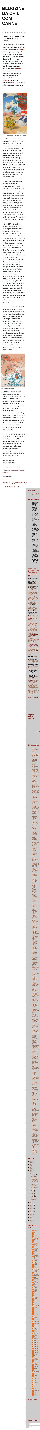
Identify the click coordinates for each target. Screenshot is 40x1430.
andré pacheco (34, 788)
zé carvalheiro (35, 1152)
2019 (31, 1171)
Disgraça (31, 602)
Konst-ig (37, 646)
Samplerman (35, 1089)
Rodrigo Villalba (36, 1326)
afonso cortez (35, 754)
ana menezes (35, 775)
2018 (31, 1173)
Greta (34, 588)
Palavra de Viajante (32, 597)
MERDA (34, 996)
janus (33, 918)
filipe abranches (34, 868)
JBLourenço (36, 1283)
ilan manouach (34, 906)
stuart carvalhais (34, 1118)
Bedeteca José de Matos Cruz (33, 662)
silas (33, 1105)
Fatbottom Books (32, 641)
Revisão (18, 68)
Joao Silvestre (36, 1290)
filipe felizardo (35, 870)
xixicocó (36, 1394)
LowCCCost (35, 957)
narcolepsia (35, 1021)
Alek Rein (34, 756)
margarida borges (34, 977)
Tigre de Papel (31, 599)
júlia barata (34, 952)
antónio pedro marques (35, 802)
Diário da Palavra (34, 845)
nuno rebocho (35, 1032)
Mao (33, 972)
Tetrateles (34, 1128)
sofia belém (35, 1112)
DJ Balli (34, 850)
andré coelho (35, 782)
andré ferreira (35, 784)
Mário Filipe (35, 1299)
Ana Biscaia (36, 1242)
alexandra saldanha (34, 758)
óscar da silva (35, 1047)
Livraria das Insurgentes (33, 593)
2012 (31, 1208)
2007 (31, 1216)
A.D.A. (29, 636)
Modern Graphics (32, 627)
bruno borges (35, 811)
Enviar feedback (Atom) (14, 486)
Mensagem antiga (22, 482)
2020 (31, 1170)
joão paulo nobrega (34, 942)
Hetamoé (36, 1275)
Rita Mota (36, 1323)
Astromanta (35, 805)
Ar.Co (33, 803)
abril (32, 1195)
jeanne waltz (35, 921)
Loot (35, 1294)
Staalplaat (34, 629)
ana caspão (35, 769)
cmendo (36, 1364)
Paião (35, 1311)
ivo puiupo (34, 917)
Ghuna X (34, 890)
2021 (31, 1168)
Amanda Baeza (36, 1240)
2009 (31, 1213)
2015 (31, 1204)
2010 (31, 1211)
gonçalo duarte (34, 894)
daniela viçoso (35, 840)
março (32, 1196)
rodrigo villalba (35, 1077)
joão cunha (34, 935)
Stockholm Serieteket (33, 690)
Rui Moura (35, 1329)
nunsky (34, 1034)
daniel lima (34, 838)
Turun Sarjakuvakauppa (32, 620)
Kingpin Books (31, 589)
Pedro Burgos (35, 1056)
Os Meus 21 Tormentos (35, 1043)
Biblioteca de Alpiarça (33, 666)
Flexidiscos (30, 643)
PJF (35, 1309)
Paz (29, 646)
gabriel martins (34, 888)
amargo (34, 765)
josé (35, 1380)
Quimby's (34, 653)
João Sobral (35, 1285)
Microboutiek (36, 615)
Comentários (33, 1426)
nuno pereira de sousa (35, 1031)
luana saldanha (34, 959)
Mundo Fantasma (31, 608)
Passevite (6, 80)
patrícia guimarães (34, 1050)
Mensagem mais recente (8, 482)
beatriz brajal (35, 808)
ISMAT (36, 676)
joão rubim (34, 943)
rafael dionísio (35, 1068)
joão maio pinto (34, 938)
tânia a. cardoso (34, 1125)
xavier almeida (35, 1144)
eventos (8, 470)
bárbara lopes (35, 807)
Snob (34, 598)
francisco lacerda (34, 878)
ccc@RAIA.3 (34, 1176)
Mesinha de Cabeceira (35, 998)
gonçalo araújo (34, 892)
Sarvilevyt (34, 618)
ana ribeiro (34, 776)
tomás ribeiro (35, 1136)
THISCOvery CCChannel (35, 1130)
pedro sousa (35, 1058)
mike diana (34, 1004)
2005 (31, 1219)
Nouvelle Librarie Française (32, 595)
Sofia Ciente (35, 1113)
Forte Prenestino (32, 632)
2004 (31, 1220)
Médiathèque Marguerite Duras (33, 688)
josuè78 (36, 1382)
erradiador (36, 1371)
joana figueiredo (34, 927)
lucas (35, 1384)
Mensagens (32, 1424)
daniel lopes (35, 839)
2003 (31, 1222)
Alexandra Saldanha (36, 1237)
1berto (35, 1230)
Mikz (35, 1301)
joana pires (34, 928)
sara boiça (34, 1091)
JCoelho (34, 920)
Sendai (34, 1095)
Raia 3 (14, 83)
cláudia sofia (35, 831)
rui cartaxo (34, 1082)
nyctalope (36, 1390)
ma (35, 1386)
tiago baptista (35, 1131)
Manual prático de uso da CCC (35, 967)
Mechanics (34, 994)
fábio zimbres (35, 864)
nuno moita (35, 1029)
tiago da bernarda (34, 1133)
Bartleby (30, 640)
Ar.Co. (35, 656)
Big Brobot (35, 625)
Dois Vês (34, 852)
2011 (31, 1210)
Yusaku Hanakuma (34, 1149)
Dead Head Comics (32, 649)
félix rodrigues (35, 866)
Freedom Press (31, 650)
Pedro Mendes (36, 1319)
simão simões (35, 1110)
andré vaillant (35, 792)
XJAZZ (33, 1145)
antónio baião (35, 800)
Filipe (35, 1264)
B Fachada (34, 806)
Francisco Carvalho (36, 1267)
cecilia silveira (35, 826)
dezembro (33, 1174)
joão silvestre (35, 944)
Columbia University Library (33, 684)
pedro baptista (35, 1053)
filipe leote (34, 871)
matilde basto (35, 991)
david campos (35, 842)
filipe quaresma (34, 873)
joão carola (34, 931)
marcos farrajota (14, 470)
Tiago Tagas (35, 1336)
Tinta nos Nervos (33, 600)
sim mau (34, 1109)
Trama (35, 608)
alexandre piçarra (34, 761)
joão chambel (35, 933)
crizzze (34, 837)
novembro (33, 1184)
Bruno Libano (36, 1250)
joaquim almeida (34, 946)
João (35, 1287)
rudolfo (33, 1081)
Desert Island (31, 651)
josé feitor (34, 948)
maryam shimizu (34, 989)
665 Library (35, 680)
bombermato (36, 1360)
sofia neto (34, 1114)
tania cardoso (35, 1126)
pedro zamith (35, 1060)
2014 (31, 1205)
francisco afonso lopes (35, 876)
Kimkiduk (34, 954)
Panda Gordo (35, 1048)
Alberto (36, 1235)
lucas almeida (35, 961)
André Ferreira (36, 1245)
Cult (29, 588)
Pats (33, 1052)
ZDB (35, 603)
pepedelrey (35, 1061)
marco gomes (35, 973)
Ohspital (34, 1035)
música (34, 1014)
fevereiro (33, 1198)
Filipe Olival (35, 1263)
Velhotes (33, 613)
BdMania (30, 586)
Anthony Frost (31, 638)
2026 (31, 1161)
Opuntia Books (34, 1041)
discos (33, 849)
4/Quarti (35, 630)
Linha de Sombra (31, 591)
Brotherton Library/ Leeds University (32, 683)
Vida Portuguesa (32, 603)
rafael (35, 1392)
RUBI (33, 1079)
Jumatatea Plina (32, 639)
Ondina (36, 1307)
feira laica (34, 865)
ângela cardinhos (34, 797)
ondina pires (35, 1039)
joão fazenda (35, 936)
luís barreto (35, 962)
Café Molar (35, 640)
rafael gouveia (35, 1069)
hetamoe (34, 900)
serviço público (6, 472)
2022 (31, 1167)
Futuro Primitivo (34, 886)
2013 (31, 1207)
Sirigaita (30, 598)
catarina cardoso (34, 820)
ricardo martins (34, 1071)
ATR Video (35, 1233)
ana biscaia (35, 766)
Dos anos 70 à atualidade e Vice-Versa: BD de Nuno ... (34, 1180)
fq (34, 1373)
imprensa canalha (34, 909)
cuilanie (36, 1366)
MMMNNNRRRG (36, 1296)
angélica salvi (35, 798)
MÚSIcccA (34, 1020)
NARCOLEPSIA (36, 1305)
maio (32, 1193)
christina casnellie (34, 829)
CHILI (33, 827)
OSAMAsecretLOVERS (35, 1045)
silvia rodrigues (34, 1107)
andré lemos (35, 785)
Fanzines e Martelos (36, 1258)
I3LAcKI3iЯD (36, 1280)
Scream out (36, 1334)
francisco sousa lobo (34, 881)
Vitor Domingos (36, 1355)
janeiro (33, 1199)
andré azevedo (34, 781)
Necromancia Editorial (35, 1024)
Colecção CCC (34, 835)
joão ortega (35, 940)
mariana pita (35, 979)
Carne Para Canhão (35, 818)
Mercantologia (21, 470)
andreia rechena (34, 794)
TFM (29, 630)
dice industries (35, 847)
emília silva (35, 859)
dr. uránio (34, 855)
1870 (29, 580)
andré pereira (35, 790)
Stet (37, 598)
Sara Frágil (35, 1331)
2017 (31, 1201)
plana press (35, 1065)
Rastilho (34, 583)
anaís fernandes (34, 778)
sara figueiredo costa (34, 1093)
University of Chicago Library (33, 693)
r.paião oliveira (35, 1067)
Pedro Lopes (35, 1317)
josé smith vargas (34, 950)
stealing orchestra (34, 1116)
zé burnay (34, 1151)
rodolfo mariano (34, 1075)
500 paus (34, 751)
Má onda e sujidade (34, 964)
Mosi (33, 1013)
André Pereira (36, 1247)
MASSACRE (35, 990)
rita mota (34, 1073)
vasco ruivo (35, 1141)
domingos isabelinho (34, 854)
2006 (31, 1217)
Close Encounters (34, 648)
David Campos (36, 1254)
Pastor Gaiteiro (36, 1314)
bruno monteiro (34, 813)
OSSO (29, 677)
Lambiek (30, 635)
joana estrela (35, 925)
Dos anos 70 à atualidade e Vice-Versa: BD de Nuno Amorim (13, 38)
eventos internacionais (35, 862)
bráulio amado (35, 810)
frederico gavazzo (34, 883)
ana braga (34, 767)
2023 (31, 1165)
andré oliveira (35, 786)
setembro (33, 1187)
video (33, 1142)
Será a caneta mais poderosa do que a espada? (35, 1099)
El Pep (33, 858)
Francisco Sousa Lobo (36, 1270)
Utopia (34, 609)
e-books (34, 857)
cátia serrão (35, 822)
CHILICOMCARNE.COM (35, 494)
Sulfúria (34, 1120)
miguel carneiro (34, 1002)
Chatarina (36, 1252)
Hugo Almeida (36, 1278)
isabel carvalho (34, 916)
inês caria (34, 911)
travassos (34, 1139)
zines (33, 1154)
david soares (35, 843)
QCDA (33, 1066)
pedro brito (34, 1055)
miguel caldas (35, 1000)
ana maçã (34, 771)
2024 (31, 1164)
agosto (33, 1188)
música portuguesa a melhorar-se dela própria (35, 1017)
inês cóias (34, 912)
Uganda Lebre (35, 1140)
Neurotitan (30, 628)
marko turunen (35, 980)
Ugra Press (34, 617)
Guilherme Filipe (36, 1273)
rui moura (34, 1086)
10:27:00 (18, 467)
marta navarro (35, 984)
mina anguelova (34, 1008)
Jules (35, 1292)
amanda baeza (34, 763)
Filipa (35, 1260)
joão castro (34, 932)
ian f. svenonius (34, 903)
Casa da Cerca (31, 669)
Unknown (36, 1338)
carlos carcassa (34, 815)
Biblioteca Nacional (32, 667)
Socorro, (30, 609)
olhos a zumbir (34, 1037)
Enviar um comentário (8, 479)
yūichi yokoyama (34, 1147)
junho (32, 1191)
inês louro (34, 914)
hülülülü (34, 901)
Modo (29, 633)
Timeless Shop (33, 624)
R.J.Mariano (36, 1322)
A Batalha (34, 753)
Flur (32, 588)
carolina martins (36, 1362)
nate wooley (35, 1022)
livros (33, 956)
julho (32, 1190)
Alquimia (34, 585)
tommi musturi (35, 1138)
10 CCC (34, 748)
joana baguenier (34, 923)
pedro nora (34, 1057)
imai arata (34, 907)
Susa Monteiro (35, 1121)
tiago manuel (35, 1135)
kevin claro (34, 953)
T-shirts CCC (35, 1123)
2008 (31, 1214)
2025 (31, 1162)
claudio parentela (34, 833)
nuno (35, 1388)
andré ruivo (35, 791)
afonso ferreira (35, 755)
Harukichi (34, 899)
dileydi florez (35, 848)
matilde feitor (35, 993)
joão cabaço (35, 930)
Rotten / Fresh (35, 1078)
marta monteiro (34, 982)
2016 (31, 1202)
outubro (33, 1185)
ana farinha (35, 770)
